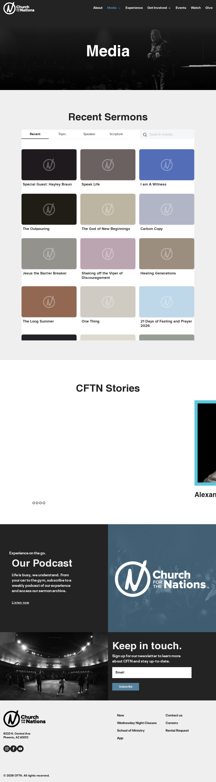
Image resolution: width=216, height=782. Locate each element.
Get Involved (157, 8)
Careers (172, 723)
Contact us (174, 715)
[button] (33, 503)
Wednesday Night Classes (137, 723)
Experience (134, 8)
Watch (196, 8)
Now (120, 715)
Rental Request (177, 730)
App (120, 738)
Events (181, 8)
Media (112, 8)
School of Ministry (131, 730)
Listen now (20, 603)
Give (209, 8)
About (98, 8)
